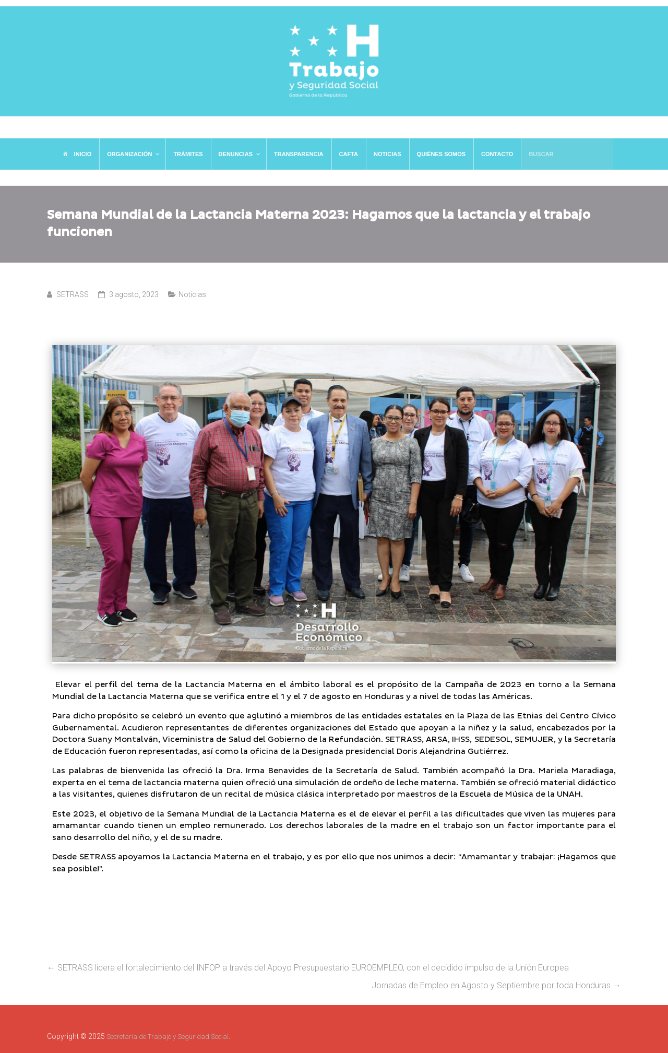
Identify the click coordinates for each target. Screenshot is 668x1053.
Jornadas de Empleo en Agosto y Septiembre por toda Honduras (496, 985)
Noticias (192, 294)
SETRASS (72, 294)
